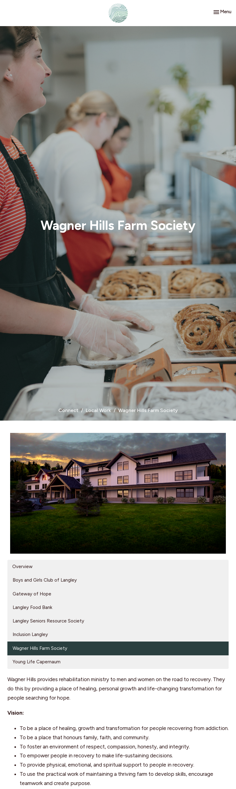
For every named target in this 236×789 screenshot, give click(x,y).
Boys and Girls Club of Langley (45, 580)
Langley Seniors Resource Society (48, 621)
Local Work (98, 410)
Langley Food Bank (32, 607)
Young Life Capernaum (37, 662)
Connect (68, 410)
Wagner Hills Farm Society (40, 648)
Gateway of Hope (32, 594)
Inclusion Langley (30, 634)
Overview (22, 566)
